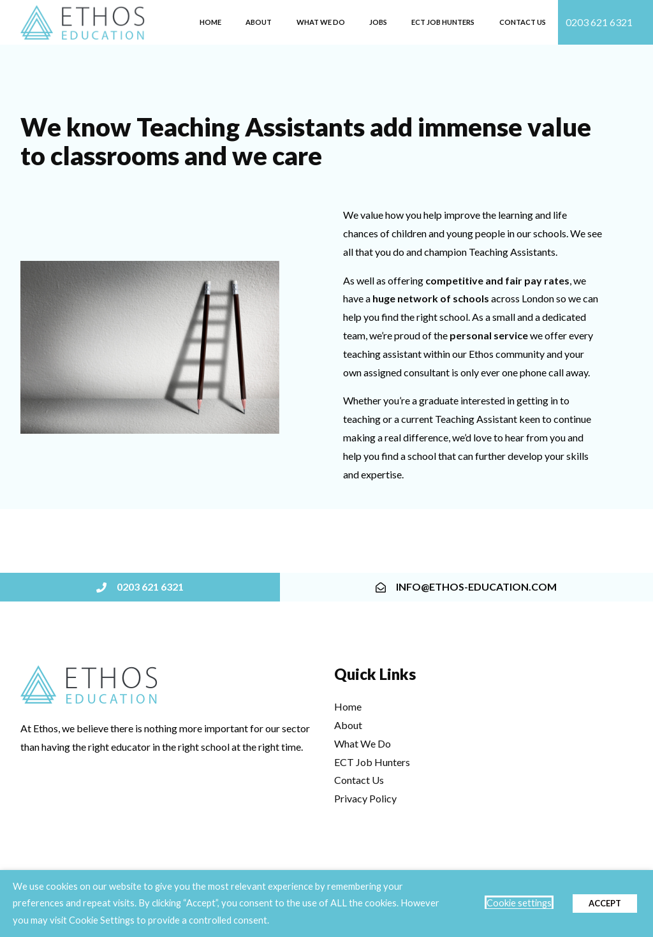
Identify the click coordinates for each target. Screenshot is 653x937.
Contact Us (522, 22)
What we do (321, 22)
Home (210, 22)
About (259, 22)
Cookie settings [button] (519, 902)
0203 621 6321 (599, 22)
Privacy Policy (365, 798)
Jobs (378, 22)
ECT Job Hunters (442, 22)
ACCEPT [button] (605, 903)
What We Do (362, 743)
